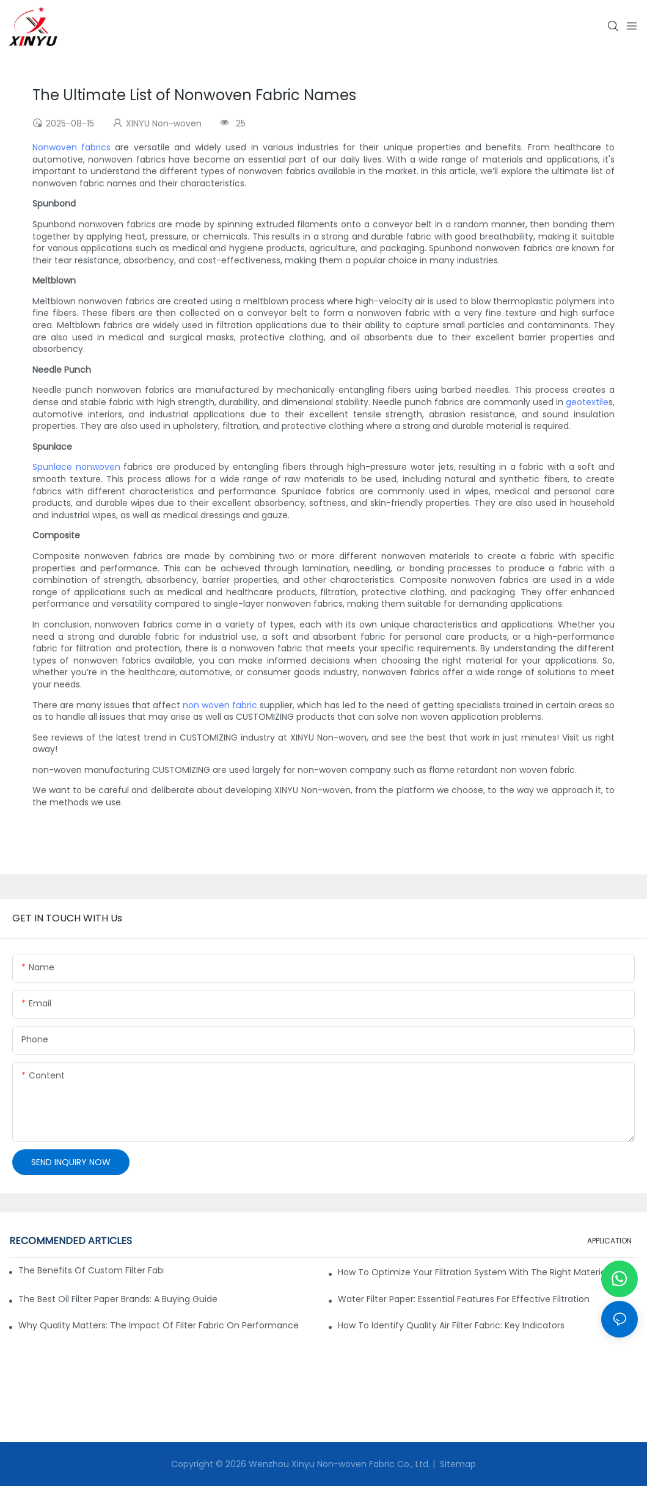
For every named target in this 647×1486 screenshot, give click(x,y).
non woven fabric (220, 705)
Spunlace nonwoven (76, 467)
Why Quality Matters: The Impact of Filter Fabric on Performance (158, 1325)
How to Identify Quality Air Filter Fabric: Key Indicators (451, 1325)
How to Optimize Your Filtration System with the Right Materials (475, 1272)
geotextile (587, 402)
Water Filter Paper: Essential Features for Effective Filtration (464, 1299)
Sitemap (456, 1464)
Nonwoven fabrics (71, 147)
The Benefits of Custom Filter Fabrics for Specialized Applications (91, 1270)
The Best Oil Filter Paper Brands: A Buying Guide (117, 1299)
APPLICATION (609, 1240)
